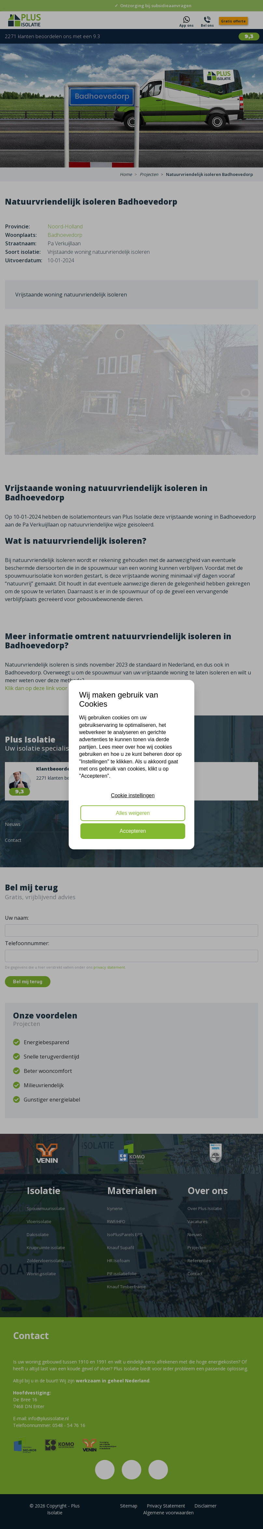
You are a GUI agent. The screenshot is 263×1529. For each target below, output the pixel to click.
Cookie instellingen (133, 795)
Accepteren (133, 831)
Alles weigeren (133, 813)
